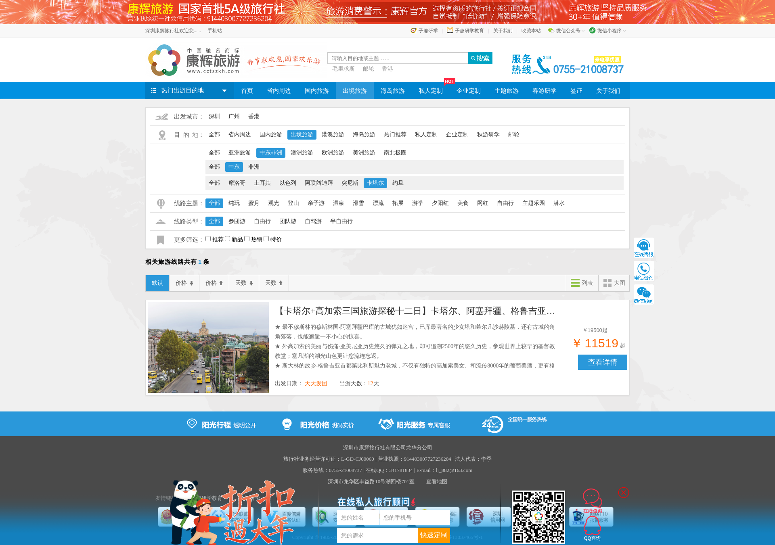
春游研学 (544, 91)
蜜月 (254, 203)
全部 (214, 135)
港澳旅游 (333, 135)
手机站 (214, 30)
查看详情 (602, 362)
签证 (576, 91)
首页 (247, 91)
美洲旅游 (364, 153)
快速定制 (434, 535)
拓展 (398, 203)
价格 (184, 283)
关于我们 (503, 30)
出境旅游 (355, 91)
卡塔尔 (375, 183)
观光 (273, 203)
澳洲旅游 (302, 153)
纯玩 (234, 203)
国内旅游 (317, 91)
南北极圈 (395, 153)
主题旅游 (506, 91)
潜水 (559, 203)
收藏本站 (531, 30)
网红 (482, 203)
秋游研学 (488, 135)
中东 (234, 167)
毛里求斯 (343, 69)
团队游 (287, 221)
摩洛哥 (236, 183)
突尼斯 (349, 183)
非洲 (254, 167)
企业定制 (469, 91)
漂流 (378, 203)
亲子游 (316, 203)
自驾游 (313, 221)
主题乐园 (533, 203)
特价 (276, 239)
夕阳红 (440, 203)
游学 (417, 203)
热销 (256, 239)
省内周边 (279, 91)
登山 (293, 203)
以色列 (287, 183)
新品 (237, 239)
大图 (614, 283)
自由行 (505, 203)
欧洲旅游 (333, 153)
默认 (157, 283)
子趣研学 (428, 30)
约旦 (398, 183)
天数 (244, 283)
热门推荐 (395, 135)
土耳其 (262, 183)
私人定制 (434, 88)
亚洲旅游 (239, 153)
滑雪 (358, 203)
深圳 (214, 116)
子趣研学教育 (469, 30)
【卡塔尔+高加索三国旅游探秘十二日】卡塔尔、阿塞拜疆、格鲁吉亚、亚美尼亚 (416, 311)
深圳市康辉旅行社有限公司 (374, 448)
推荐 (218, 239)
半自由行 (341, 221)
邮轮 (368, 69)
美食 (463, 203)
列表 (581, 283)
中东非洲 (271, 153)
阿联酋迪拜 (319, 183)
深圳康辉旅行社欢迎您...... (173, 30)
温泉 (338, 203)
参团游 (236, 221)
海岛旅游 (393, 91)
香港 (387, 69)
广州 (234, 116)
